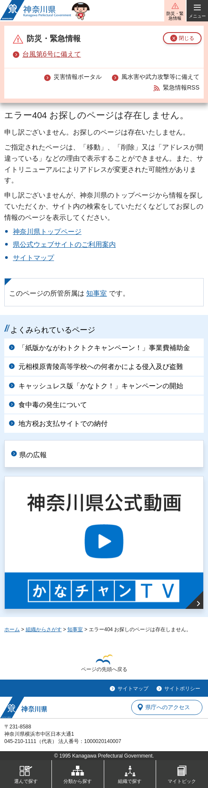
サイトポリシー (182, 689)
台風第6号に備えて (51, 54)
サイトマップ (33, 257)
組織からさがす (44, 629)
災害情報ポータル (78, 76)
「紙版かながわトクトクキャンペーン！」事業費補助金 (104, 347)
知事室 (96, 293)
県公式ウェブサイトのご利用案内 (64, 244)
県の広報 (33, 454)
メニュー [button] (197, 16)
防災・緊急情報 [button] (175, 16)
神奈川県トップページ (47, 231)
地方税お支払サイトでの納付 (63, 423)
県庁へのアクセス (167, 707)
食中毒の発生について (52, 404)
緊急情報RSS (181, 87)
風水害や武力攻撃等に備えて (160, 76)
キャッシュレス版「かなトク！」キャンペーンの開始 (100, 386)
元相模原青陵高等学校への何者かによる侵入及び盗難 (100, 366)
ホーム (12, 629)
